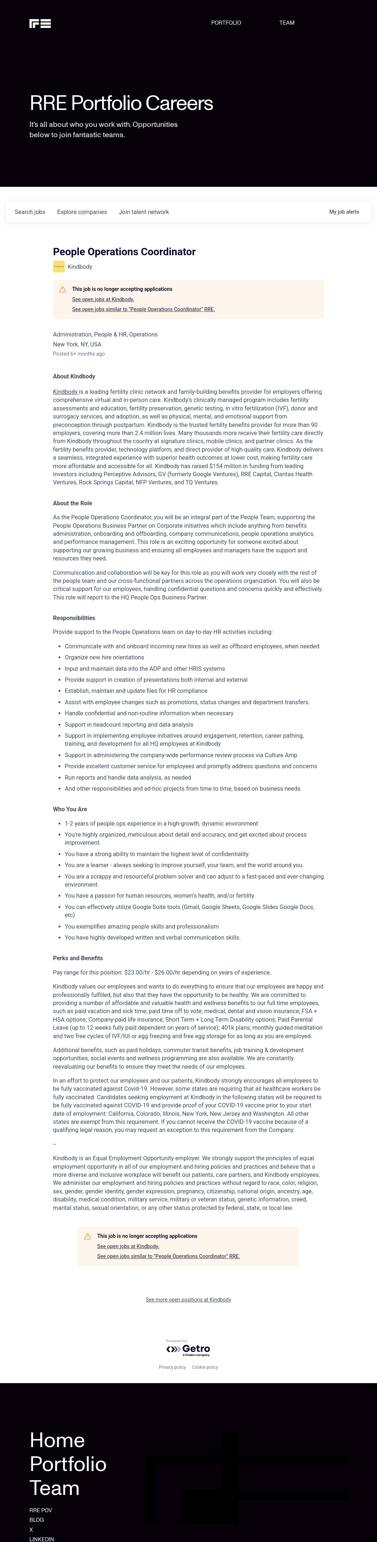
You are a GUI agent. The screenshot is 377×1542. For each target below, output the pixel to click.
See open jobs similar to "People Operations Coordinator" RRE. (143, 309)
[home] (52, 23)
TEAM (287, 22)
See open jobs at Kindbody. (103, 299)
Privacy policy (172, 1367)
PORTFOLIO (226, 22)
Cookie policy (205, 1367)
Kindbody (66, 391)
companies (82, 212)
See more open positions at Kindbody (188, 1300)
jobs (30, 212)
